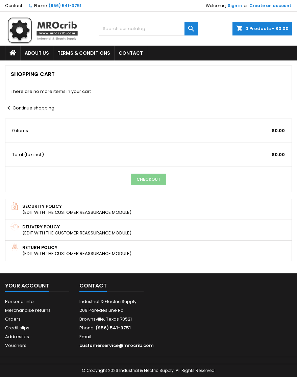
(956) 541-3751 (65, 5)
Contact (13, 5)
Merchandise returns (28, 310)
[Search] (148, 28)
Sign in (235, 5)
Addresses (17, 336)
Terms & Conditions (83, 53)
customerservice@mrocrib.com (116, 345)
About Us (37, 53)
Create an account (270, 5)
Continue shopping (29, 108)
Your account (27, 286)
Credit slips (17, 328)
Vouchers (15, 345)
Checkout (148, 179)
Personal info (19, 301)
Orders (13, 319)
